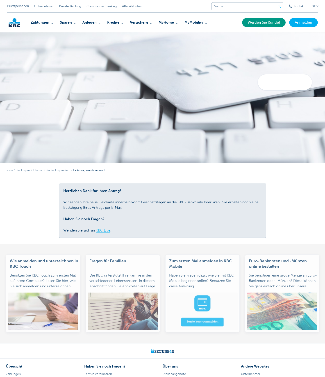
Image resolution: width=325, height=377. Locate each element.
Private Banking (70, 6)
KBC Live (103, 230)
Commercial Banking (101, 6)
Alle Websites (131, 6)
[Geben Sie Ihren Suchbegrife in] (279, 6)
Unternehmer (44, 6)
